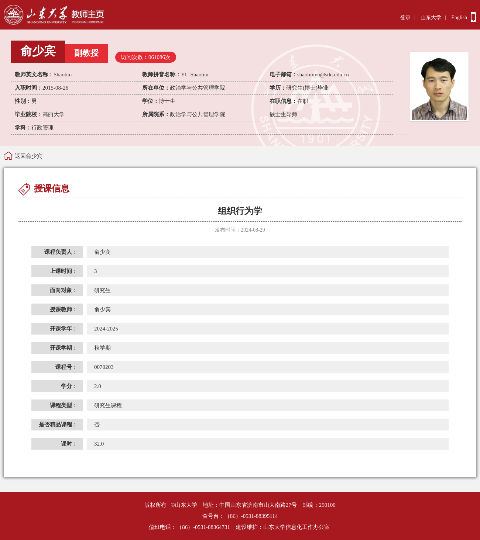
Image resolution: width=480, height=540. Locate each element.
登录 (405, 17)
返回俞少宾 (28, 156)
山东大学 (431, 17)
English (459, 17)
